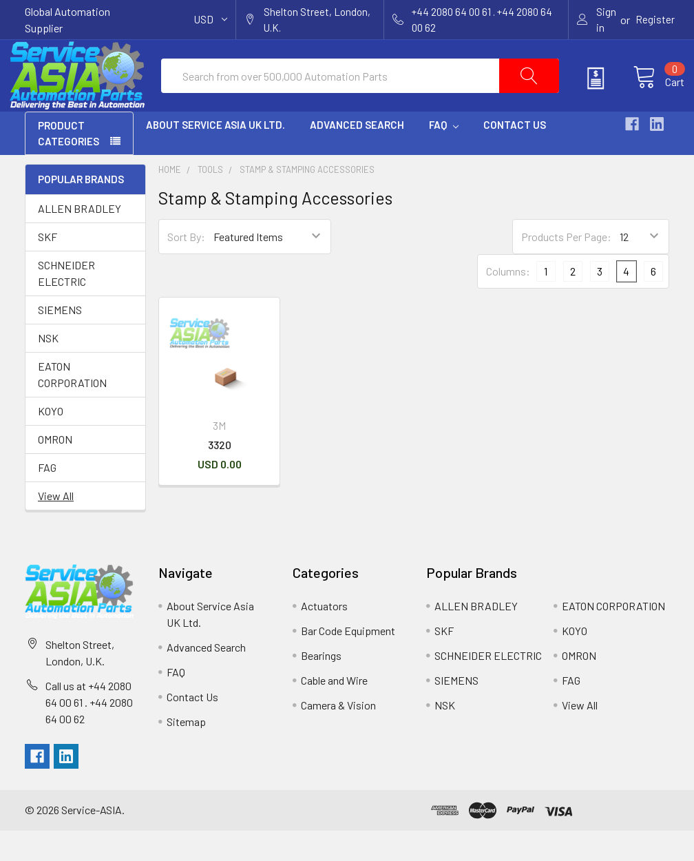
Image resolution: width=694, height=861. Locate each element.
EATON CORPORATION (72, 404)
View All (56, 525)
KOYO (50, 441)
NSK (48, 368)
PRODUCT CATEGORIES (68, 163)
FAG (47, 497)
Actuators (324, 636)
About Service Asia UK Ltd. (215, 155)
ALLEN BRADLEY (79, 238)
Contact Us (514, 155)
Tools (210, 199)
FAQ (444, 155)
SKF (47, 266)
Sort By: (186, 266)
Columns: (508, 301)
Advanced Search (357, 155)
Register (655, 19)
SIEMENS (60, 339)
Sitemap (186, 751)
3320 (219, 474)
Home (169, 199)
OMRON (55, 469)
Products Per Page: (566, 266)
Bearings (321, 685)
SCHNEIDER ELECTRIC (66, 303)
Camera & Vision (338, 735)
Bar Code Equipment (348, 660)
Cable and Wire (334, 710)
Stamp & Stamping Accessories (307, 199)
